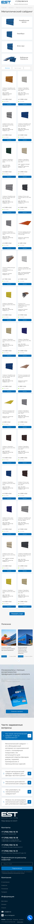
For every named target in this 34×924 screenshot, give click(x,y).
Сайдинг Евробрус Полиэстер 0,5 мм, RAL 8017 (8, 448)
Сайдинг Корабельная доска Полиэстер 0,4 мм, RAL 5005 (24, 125)
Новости (4, 885)
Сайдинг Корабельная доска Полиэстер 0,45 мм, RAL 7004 (8, 197)
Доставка (4, 901)
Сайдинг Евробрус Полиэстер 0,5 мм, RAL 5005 (8, 483)
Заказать (9, 104)
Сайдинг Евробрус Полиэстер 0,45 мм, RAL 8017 (23, 448)
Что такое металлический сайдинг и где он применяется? (15, 736)
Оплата (3, 904)
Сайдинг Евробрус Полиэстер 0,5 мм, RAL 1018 (8, 591)
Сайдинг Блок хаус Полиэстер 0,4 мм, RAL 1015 (8, 555)
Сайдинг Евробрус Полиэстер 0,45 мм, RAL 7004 (23, 412)
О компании (5, 882)
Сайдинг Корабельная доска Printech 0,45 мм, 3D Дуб (9, 89)
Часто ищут (17, 68)
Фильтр (6, 68)
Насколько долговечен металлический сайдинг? (15, 783)
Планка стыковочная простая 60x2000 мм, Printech (24, 376)
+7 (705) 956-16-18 (9, 838)
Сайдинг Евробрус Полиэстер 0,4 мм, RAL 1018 (8, 305)
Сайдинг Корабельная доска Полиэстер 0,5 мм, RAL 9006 (24, 519)
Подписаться (17, 868)
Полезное (4, 888)
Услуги (3, 908)
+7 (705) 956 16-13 (9, 851)
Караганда (9, 919)
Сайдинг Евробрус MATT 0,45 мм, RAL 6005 (7, 161)
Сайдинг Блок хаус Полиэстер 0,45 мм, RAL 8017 (23, 483)
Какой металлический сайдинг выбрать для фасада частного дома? (14, 773)
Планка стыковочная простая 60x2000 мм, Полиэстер (8, 412)
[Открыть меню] (32, 2)
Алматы (21, 919)
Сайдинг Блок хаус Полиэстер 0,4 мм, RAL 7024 (24, 197)
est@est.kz (6, 912)
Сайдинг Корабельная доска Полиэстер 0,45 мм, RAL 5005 (8, 376)
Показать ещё (17, 614)
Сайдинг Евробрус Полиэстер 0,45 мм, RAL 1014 (23, 591)
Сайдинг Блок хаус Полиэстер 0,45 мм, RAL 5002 (8, 519)
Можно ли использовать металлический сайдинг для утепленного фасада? (15, 802)
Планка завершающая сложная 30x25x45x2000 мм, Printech (8, 269)
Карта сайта (20, 921)
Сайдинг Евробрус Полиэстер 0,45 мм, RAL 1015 (23, 161)
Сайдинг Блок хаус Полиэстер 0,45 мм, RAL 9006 (8, 125)
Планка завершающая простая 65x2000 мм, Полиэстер (24, 233)
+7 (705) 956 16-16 (9, 845)
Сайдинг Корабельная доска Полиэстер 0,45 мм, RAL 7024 (24, 555)
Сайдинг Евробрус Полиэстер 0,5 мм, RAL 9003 (24, 269)
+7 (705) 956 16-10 (21, 1)
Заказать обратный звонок (21, 4)
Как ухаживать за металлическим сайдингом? (11, 792)
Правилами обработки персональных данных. (13, 873)
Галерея (4, 892)
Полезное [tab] (6, 624)
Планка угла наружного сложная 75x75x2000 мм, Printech (24, 305)
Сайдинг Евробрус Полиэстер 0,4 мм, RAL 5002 (24, 340)
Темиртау (15, 919)
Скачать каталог (17, 711)
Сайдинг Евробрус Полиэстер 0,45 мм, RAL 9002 (23, 89)
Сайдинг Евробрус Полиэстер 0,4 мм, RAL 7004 (8, 233)
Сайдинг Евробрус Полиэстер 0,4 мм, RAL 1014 (8, 340)
